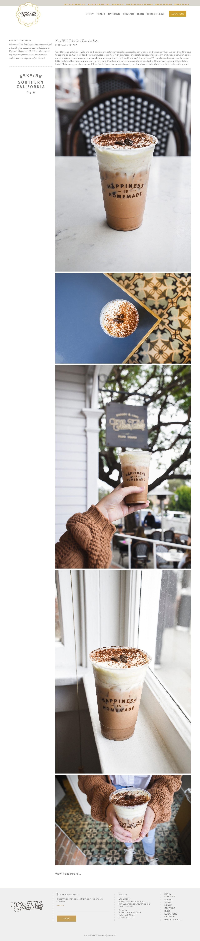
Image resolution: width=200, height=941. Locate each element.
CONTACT (169, 908)
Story (90, 14)
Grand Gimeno (163, 4)
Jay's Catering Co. (75, 4)
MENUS (168, 905)
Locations (177, 14)
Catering (114, 14)
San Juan (169, 897)
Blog (140, 14)
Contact (128, 14)
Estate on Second (99, 4)
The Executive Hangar (139, 4)
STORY (167, 902)
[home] (28, 12)
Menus (101, 14)
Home (167, 894)
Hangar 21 (118, 4)
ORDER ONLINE (155, 14)
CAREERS (169, 917)
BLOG (167, 911)
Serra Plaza (181, 4)
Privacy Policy (173, 919)
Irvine (168, 900)
